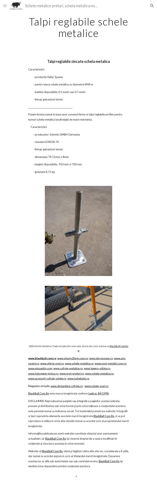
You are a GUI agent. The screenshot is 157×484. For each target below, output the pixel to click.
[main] (78, 27)
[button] (5, 5)
